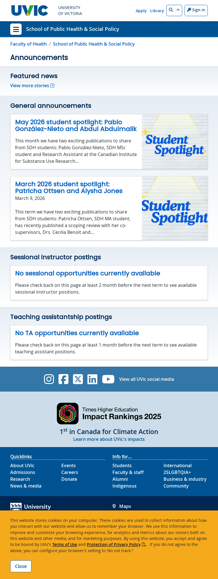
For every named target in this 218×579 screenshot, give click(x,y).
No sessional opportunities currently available (87, 273)
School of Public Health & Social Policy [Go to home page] (94, 44)
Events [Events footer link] (68, 465)
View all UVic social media (146, 379)
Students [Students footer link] (122, 465)
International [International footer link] (178, 465)
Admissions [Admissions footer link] (22, 472)
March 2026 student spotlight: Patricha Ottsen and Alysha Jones (68, 188)
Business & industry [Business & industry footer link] (185, 479)
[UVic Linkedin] (92, 379)
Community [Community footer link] (176, 486)
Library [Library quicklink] (157, 10)
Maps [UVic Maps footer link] (121, 506)
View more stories (29, 85)
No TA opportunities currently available (77, 333)
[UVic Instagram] (49, 379)
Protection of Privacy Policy (114, 544)
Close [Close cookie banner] (21, 566)
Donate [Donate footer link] (69, 479)
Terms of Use (64, 544)
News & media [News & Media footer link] (25, 486)
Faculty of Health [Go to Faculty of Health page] (28, 44)
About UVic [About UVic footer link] (22, 465)
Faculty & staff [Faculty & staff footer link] (128, 472)
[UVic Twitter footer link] (78, 379)
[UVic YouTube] (108, 379)
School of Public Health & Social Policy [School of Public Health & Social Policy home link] (72, 28)
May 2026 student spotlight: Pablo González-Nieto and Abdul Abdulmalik (76, 126)
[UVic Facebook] (63, 379)
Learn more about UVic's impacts (109, 439)
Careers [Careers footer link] (69, 472)
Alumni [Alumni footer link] (120, 479)
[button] (174, 10)
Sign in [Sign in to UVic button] (196, 9)
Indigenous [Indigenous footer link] (124, 486)
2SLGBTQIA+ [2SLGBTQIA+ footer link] (177, 472)
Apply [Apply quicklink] (141, 10)
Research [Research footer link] (20, 479)
